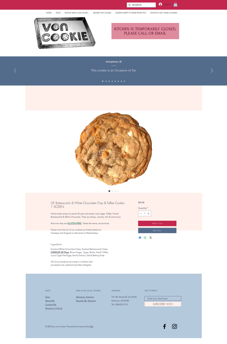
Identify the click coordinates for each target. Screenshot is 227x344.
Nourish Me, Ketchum (86, 300)
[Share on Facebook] (140, 237)
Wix (91, 326)
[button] (175, 4)
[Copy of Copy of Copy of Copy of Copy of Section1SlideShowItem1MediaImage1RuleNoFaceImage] (118, 81)
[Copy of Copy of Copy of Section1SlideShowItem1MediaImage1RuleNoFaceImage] (112, 81)
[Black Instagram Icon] (174, 326)
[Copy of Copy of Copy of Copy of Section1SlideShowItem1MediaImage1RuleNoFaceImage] (115, 81)
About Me (49, 300)
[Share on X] (150, 237)
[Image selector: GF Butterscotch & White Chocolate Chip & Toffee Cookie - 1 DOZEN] (109, 191)
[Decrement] (140, 213)
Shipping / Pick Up (53, 308)
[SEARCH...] (141, 5)
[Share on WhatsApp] (145, 237)
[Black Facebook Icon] (164, 326)
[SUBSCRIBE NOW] (163, 304)
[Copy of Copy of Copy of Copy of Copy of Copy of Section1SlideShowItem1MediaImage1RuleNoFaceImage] (121, 81)
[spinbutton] (144, 213)
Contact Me (50, 304)
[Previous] (15, 70)
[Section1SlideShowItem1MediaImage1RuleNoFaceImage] (109, 81)
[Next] (212, 70)
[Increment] (149, 213)
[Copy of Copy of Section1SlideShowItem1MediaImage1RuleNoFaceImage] (102, 81)
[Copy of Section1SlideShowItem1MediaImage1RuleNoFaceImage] (124, 81)
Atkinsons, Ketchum (85, 297)
